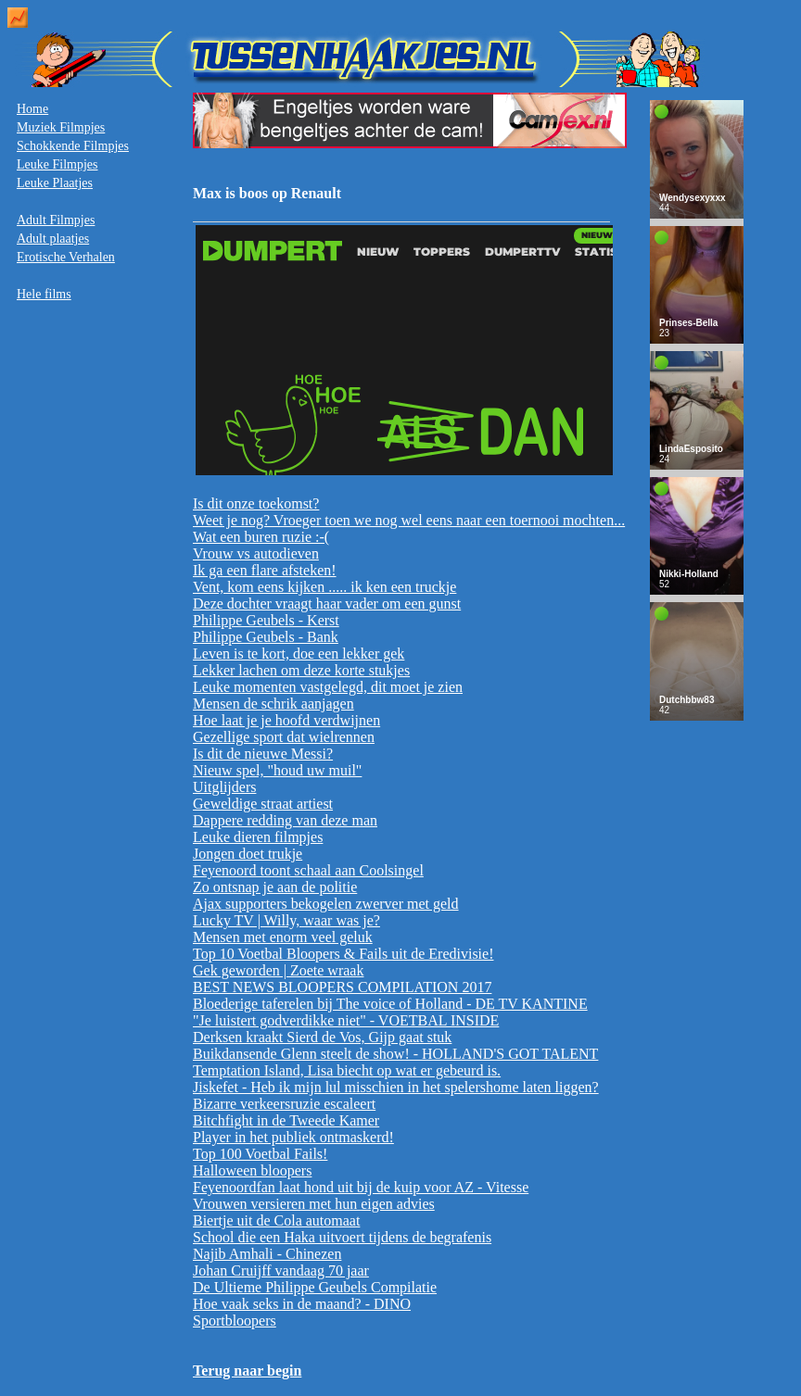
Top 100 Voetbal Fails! (260, 1154)
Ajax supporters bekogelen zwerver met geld (326, 904)
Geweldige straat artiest (263, 803)
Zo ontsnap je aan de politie (275, 887)
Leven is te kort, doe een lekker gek (298, 653)
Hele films (44, 294)
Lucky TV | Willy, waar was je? (286, 920)
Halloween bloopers (252, 1170)
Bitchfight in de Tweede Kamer (286, 1120)
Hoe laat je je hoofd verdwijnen (286, 720)
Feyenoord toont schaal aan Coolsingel (308, 870)
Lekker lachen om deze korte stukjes (301, 670)
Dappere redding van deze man (285, 820)
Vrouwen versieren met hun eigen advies (314, 1204)
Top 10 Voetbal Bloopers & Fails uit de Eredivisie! (343, 954)
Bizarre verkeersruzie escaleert (284, 1104)
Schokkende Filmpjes (73, 146)
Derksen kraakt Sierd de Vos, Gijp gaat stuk (322, 1037)
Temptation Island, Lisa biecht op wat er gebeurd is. (347, 1070)
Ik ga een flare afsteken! (265, 570)
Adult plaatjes (53, 238)
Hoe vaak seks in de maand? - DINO (302, 1304)
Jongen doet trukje (247, 853)
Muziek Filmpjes (61, 127)
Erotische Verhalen (66, 257)
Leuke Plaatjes (55, 183)
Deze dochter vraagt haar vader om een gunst (327, 603)
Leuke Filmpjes (57, 164)
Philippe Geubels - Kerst (266, 620)
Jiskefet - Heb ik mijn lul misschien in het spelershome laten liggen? (396, 1087)
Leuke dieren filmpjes (258, 837)
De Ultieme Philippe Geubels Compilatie (315, 1287)
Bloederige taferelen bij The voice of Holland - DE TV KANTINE (390, 1004)
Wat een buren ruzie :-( (261, 537)
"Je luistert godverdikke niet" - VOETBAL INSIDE (346, 1020)
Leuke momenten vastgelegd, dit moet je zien (328, 687)
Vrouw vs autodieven (256, 553)
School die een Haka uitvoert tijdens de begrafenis (342, 1237)
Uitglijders (224, 787)
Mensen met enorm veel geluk (283, 937)
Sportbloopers (234, 1320)
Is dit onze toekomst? (256, 503)
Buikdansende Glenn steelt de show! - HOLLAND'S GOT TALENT (395, 1054)
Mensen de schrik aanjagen (273, 703)
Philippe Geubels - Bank (265, 637)
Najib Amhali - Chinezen (267, 1254)
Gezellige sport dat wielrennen (284, 737)
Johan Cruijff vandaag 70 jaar (281, 1270)
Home (32, 109)
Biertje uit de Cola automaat (276, 1220)
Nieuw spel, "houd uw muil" (277, 770)
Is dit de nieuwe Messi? (263, 753)
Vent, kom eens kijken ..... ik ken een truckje (324, 587)
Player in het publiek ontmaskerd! (293, 1137)
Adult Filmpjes (56, 220)
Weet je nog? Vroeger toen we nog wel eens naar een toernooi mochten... (409, 520)
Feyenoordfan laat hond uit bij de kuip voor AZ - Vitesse (360, 1187)
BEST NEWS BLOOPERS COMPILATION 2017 (342, 987)
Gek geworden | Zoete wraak (278, 970)
